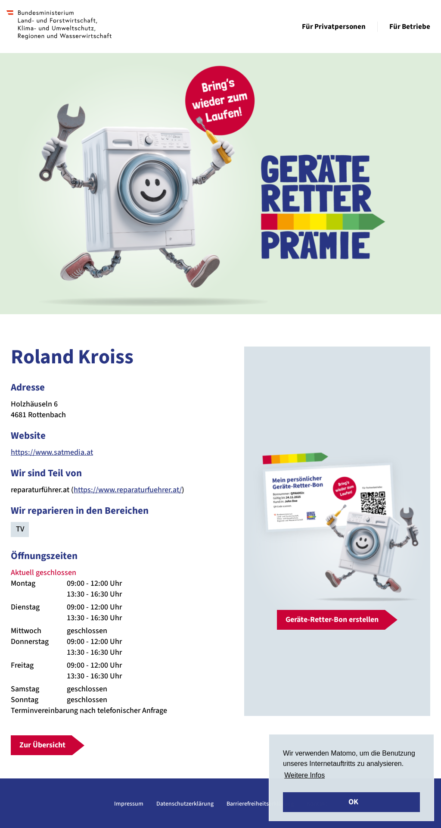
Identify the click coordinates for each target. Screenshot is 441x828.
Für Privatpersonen (334, 27)
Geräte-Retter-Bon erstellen (332, 619)
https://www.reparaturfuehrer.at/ (128, 489)
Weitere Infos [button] (304, 775)
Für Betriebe (409, 27)
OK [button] (353, 802)
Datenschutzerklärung (185, 804)
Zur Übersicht (42, 745)
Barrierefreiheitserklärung (260, 804)
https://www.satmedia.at (52, 452)
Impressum (128, 804)
